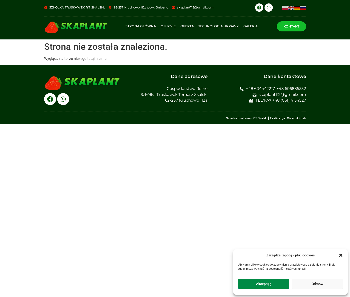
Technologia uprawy (218, 26)
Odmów (317, 284)
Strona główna (141, 26)
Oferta (187, 26)
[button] (341, 255)
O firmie (168, 26)
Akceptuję (263, 284)
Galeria (250, 26)
